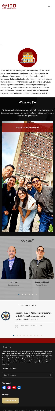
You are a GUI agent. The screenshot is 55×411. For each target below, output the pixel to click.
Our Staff (26, 240)
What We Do (26, 102)
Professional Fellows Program (27, 128)
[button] (18, 294)
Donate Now (10, 400)
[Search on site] (27, 375)
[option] (27, 176)
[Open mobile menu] (50, 6)
